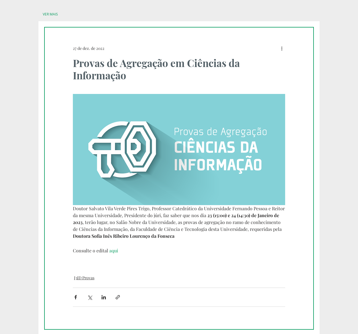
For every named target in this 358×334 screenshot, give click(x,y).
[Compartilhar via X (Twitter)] (89, 297)
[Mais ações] (281, 48)
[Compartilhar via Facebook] (75, 297)
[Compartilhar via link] (117, 297)
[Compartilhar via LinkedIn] (103, 297)
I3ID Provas (84, 277)
